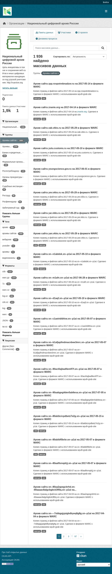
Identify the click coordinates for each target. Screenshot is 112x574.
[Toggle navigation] (106, 11)
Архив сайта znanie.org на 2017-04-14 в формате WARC (65, 107)
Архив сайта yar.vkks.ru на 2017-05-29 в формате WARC (65, 213)
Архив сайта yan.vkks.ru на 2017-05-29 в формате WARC (65, 233)
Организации (16, 23)
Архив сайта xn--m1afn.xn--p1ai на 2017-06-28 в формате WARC (69, 277)
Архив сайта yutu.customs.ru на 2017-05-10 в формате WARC (68, 148)
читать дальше (10, 88)
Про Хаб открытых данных (14, 552)
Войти (106, 2)
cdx (43, 98)
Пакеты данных (44, 32)
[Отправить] (103, 48)
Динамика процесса (46, 38)
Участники (64, 32)
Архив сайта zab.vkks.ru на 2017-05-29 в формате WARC (65, 128)
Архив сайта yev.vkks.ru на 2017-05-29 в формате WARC (65, 192)
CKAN (81, 555)
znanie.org (82, 111)
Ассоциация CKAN (10, 560)
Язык (79, 561)
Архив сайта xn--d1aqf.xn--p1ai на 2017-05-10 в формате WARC (69, 298)
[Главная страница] (4, 23)
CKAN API (6, 556)
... (72, 535)
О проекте (81, 32)
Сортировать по (61, 56)
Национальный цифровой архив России (53, 23)
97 (76, 536)
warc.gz (37, 98)
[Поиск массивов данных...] (66, 48)
